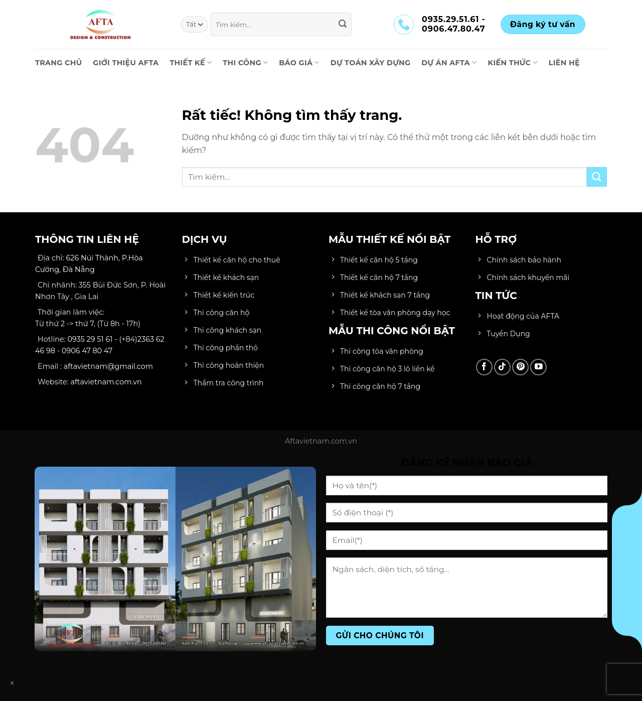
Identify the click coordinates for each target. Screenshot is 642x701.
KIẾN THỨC (513, 62)
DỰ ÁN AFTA (448, 62)
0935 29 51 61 (90, 339)
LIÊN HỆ (564, 62)
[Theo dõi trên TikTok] (502, 367)
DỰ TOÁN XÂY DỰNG (371, 62)
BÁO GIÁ (299, 62)
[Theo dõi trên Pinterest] (520, 367)
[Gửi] (342, 24)
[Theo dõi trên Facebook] (484, 367)
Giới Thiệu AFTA (125, 62)
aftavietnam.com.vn (106, 381)
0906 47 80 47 (87, 350)
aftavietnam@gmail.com (108, 366)
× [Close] (12, 683)
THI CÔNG (245, 62)
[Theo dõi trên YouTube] (538, 367)
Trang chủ (58, 62)
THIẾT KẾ (191, 62)
